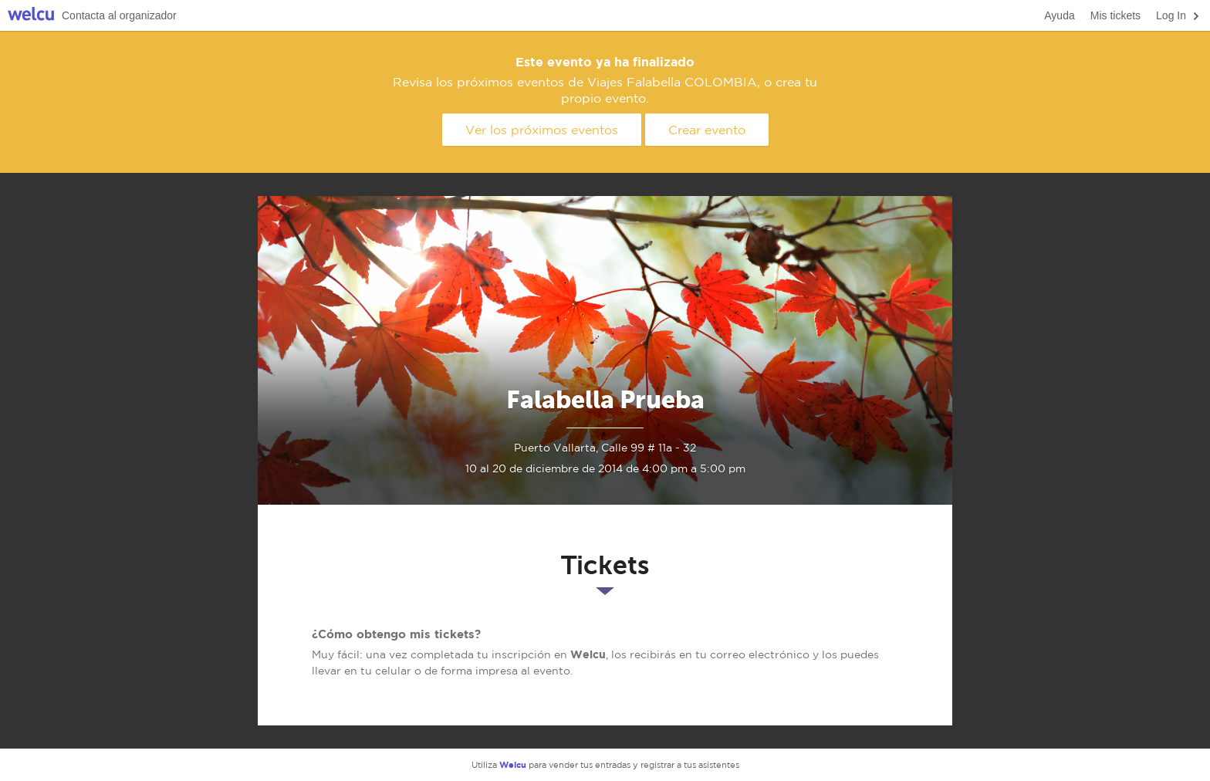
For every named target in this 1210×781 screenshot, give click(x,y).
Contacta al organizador (119, 15)
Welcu (31, 16)
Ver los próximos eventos (541, 130)
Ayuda (1059, 15)
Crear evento (706, 130)
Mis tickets (1115, 15)
